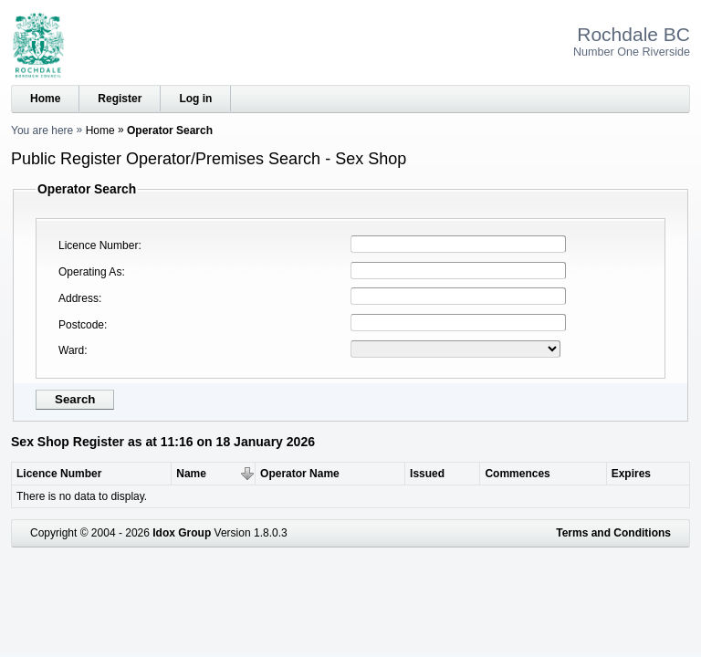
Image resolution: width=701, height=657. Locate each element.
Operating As (89, 272)
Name (191, 473)
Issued (427, 473)
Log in (195, 98)
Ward (71, 350)
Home (45, 98)
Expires (631, 473)
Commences (517, 473)
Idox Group (181, 533)
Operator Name (300, 473)
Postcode (81, 324)
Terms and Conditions (613, 533)
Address (78, 298)
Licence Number (98, 245)
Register (119, 98)
